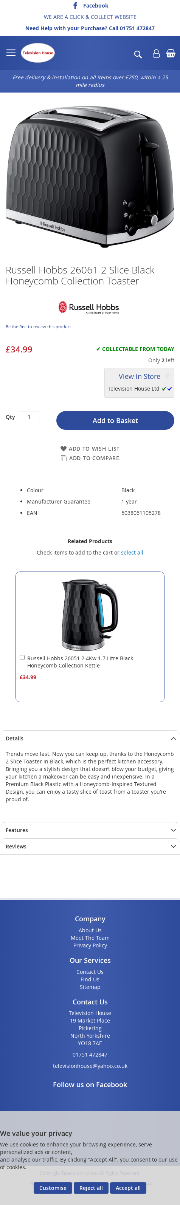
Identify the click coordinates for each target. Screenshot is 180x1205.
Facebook (96, 5)
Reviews (16, 846)
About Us (90, 930)
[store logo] (38, 53)
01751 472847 (137, 28)
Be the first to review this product (38, 326)
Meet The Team (90, 937)
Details (14, 738)
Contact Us (90, 971)
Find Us (90, 979)
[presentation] (90, 738)
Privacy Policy (90, 945)
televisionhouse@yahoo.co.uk (90, 1065)
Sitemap (90, 986)
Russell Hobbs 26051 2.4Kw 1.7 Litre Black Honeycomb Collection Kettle (80, 662)
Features (17, 830)
